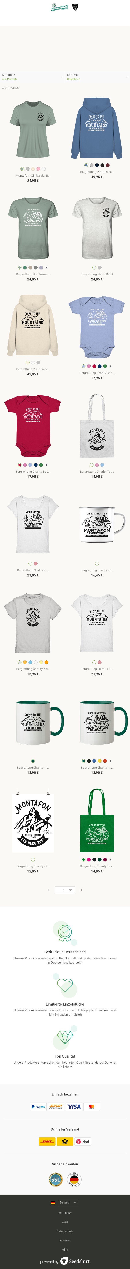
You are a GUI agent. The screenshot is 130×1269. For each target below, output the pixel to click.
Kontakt (65, 1240)
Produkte (55, 19)
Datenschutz (65, 1231)
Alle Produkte (11, 88)
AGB (65, 1222)
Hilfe (65, 1249)
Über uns (75, 19)
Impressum (65, 1212)
